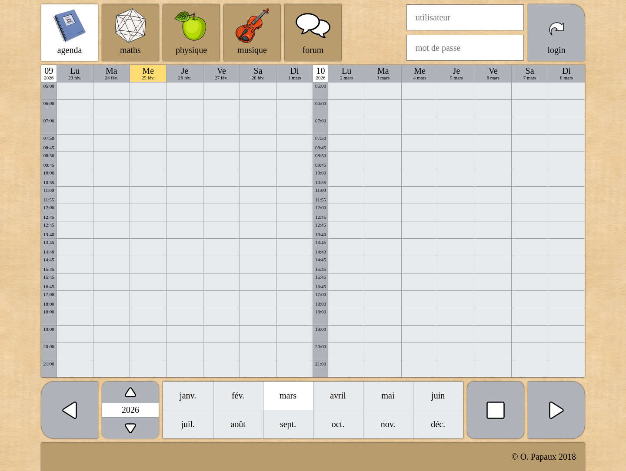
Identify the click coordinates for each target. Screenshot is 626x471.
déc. (438, 424)
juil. (188, 424)
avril (338, 395)
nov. (388, 424)
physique (191, 50)
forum (313, 50)
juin (438, 395)
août (237, 424)
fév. (238, 395)
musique (252, 50)
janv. (188, 395)
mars (288, 395)
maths (130, 50)
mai (388, 395)
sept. (288, 424)
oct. (338, 424)
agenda (69, 50)
